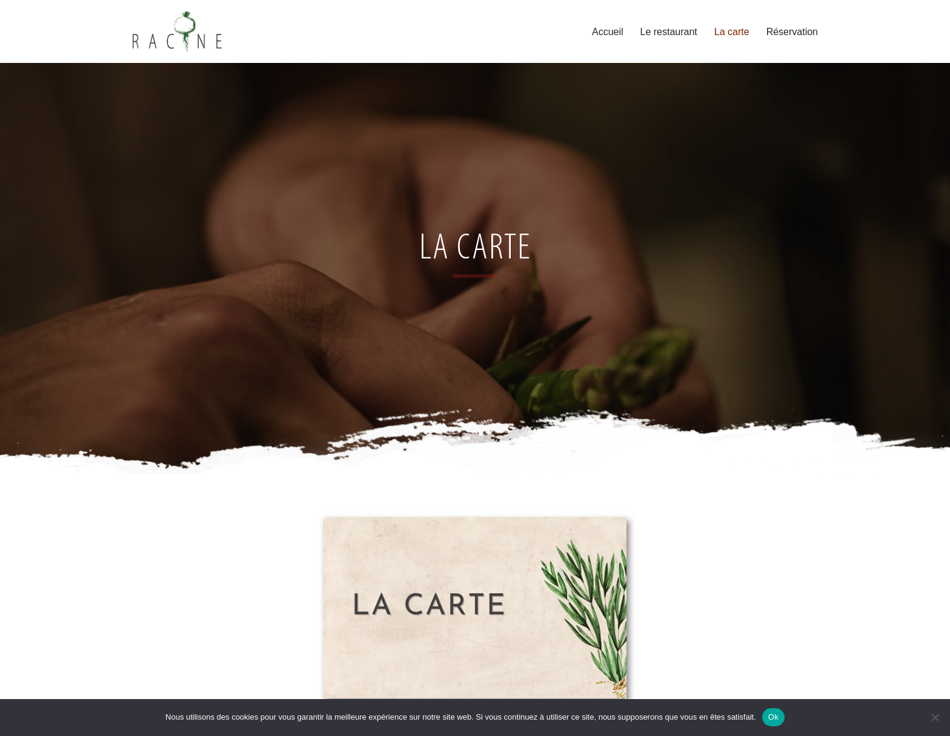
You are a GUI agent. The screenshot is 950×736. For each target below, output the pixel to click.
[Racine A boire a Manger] (177, 31)
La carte (731, 32)
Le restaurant (668, 32)
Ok (773, 716)
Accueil (607, 32)
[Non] (935, 717)
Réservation (792, 32)
